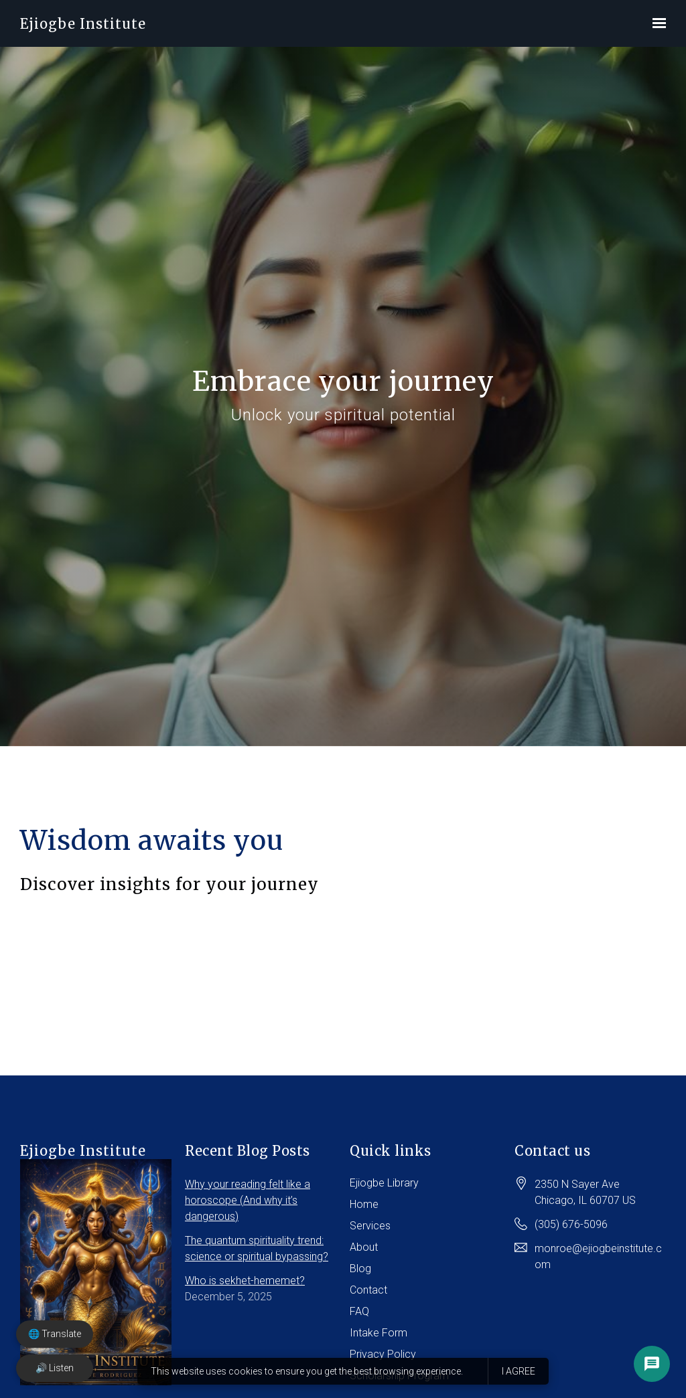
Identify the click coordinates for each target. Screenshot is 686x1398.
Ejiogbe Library (384, 1189)
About (364, 1253)
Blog (360, 1275)
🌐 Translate (54, 1333)
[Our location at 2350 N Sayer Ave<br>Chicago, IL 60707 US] (585, 1199)
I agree (518, 1371)
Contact (368, 1296)
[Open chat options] (652, 1364)
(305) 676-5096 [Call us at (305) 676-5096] (571, 1231)
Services (370, 1232)
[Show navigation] (656, 23)
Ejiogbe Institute (83, 23)
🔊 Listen (55, 1368)
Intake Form (378, 1339)
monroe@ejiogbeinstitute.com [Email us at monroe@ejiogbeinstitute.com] (598, 1263)
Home (364, 1211)
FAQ (359, 1318)
